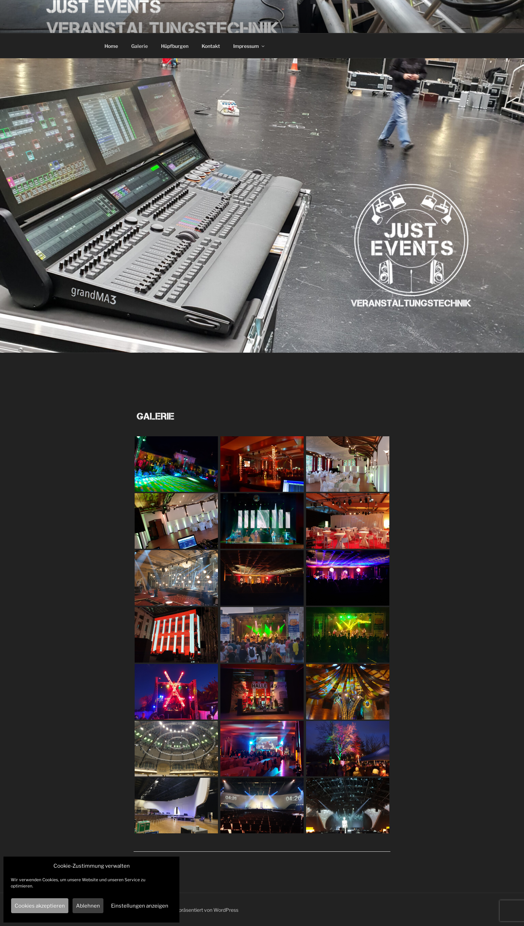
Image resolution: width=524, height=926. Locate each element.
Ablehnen (88, 906)
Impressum (249, 46)
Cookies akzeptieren (40, 906)
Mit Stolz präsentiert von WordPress (198, 910)
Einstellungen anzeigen (139, 906)
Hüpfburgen (174, 46)
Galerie (139, 46)
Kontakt (211, 46)
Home (111, 46)
